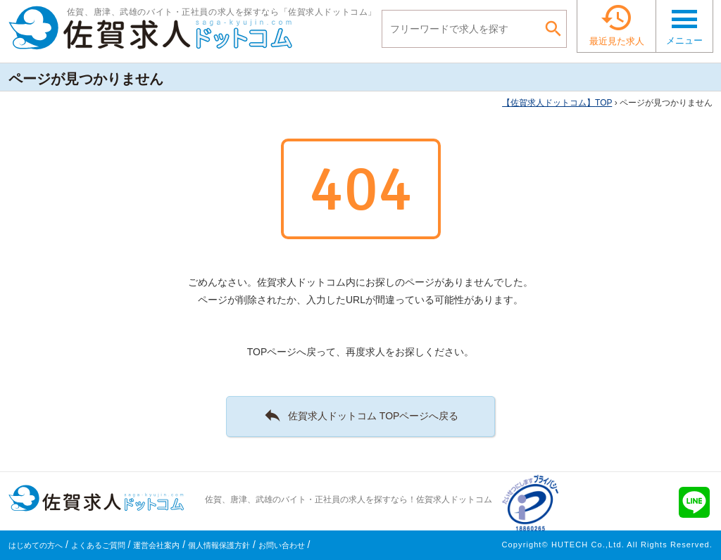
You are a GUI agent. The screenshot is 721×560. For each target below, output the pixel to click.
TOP (557, 103)
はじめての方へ (35, 545)
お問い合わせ (281, 545)
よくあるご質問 (98, 545)
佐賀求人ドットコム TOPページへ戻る (361, 415)
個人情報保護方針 (219, 545)
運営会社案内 (156, 545)
